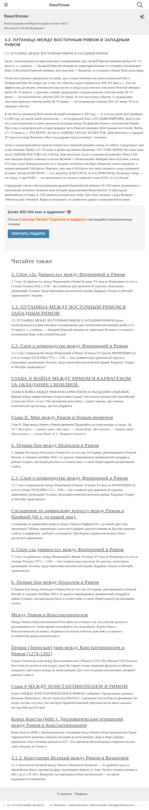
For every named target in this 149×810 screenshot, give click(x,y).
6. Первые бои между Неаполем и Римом (55, 445)
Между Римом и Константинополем (49, 614)
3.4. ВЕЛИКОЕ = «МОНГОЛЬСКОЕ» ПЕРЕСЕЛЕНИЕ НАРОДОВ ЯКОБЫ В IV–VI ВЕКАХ (97, 805)
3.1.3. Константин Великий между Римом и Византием (70, 757)
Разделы (81, 794)
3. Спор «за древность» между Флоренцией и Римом (67, 549)
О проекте (64, 794)
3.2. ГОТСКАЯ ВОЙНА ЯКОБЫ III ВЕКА (29, 805)
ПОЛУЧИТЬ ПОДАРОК (28, 233)
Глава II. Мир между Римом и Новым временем (62, 417)
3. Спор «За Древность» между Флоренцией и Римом (68, 274)
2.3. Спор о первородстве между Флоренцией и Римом (69, 345)
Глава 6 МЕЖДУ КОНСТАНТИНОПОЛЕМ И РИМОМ (69, 686)
